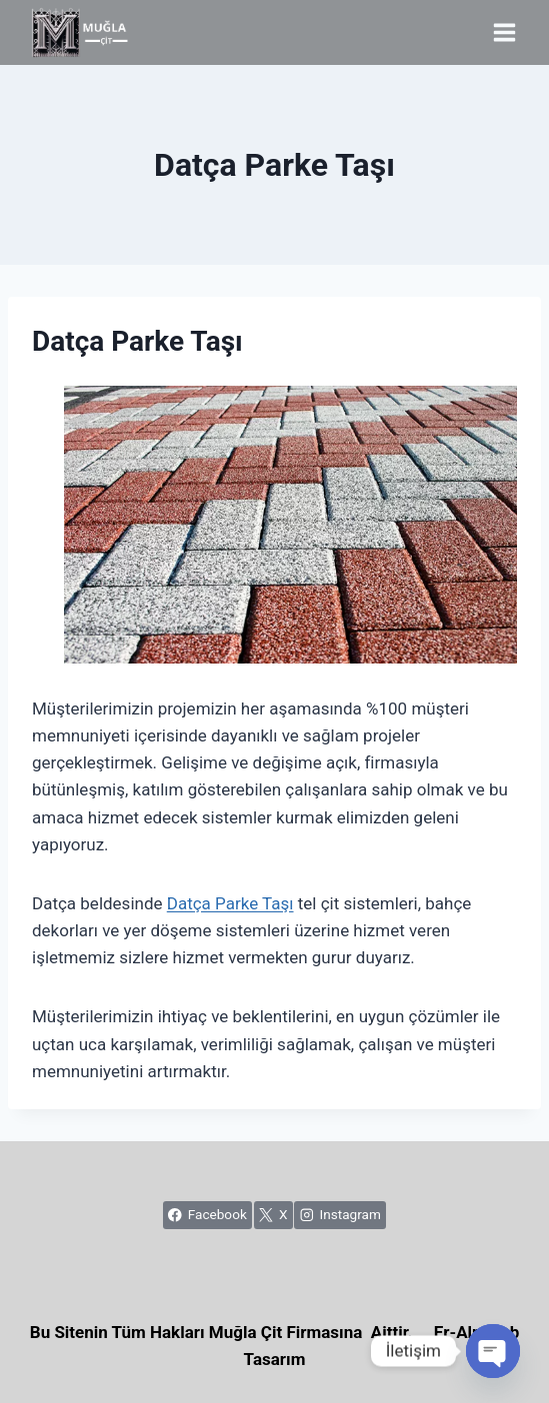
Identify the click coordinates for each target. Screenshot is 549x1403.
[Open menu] (504, 32)
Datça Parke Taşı (230, 903)
